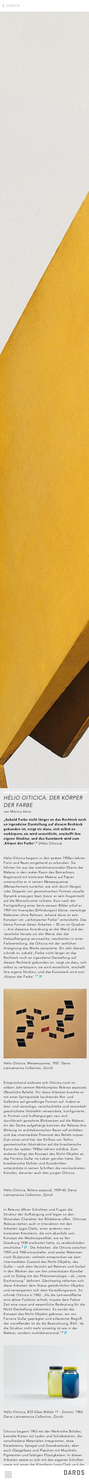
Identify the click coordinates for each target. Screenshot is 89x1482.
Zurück (13, 6)
